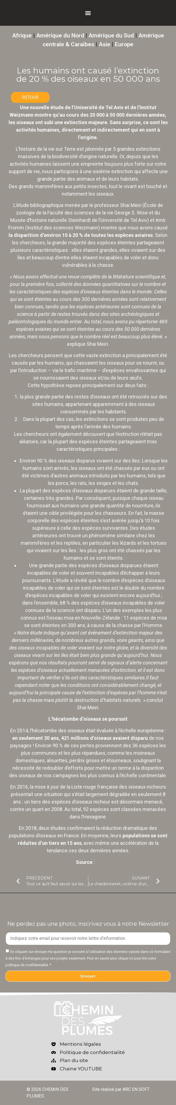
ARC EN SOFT (136, 1089)
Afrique (22, 35)
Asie (104, 44)
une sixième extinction (108, 171)
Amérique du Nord (60, 35)
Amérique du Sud (111, 35)
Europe (124, 44)
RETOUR (30, 97)
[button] (88, 12)
